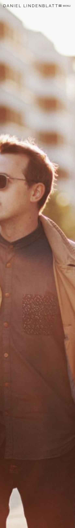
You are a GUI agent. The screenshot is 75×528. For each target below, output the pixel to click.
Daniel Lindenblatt (30, 5)
